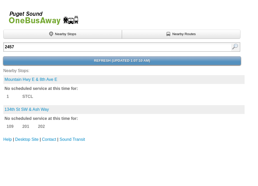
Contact (49, 139)
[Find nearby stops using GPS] (62, 34)
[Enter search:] (104, 47)
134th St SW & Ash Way (27, 109)
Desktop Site (27, 139)
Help (7, 139)
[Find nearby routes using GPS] (181, 34)
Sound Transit (72, 139)
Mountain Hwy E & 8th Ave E (31, 79)
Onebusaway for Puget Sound (41, 16)
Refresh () (122, 61)
